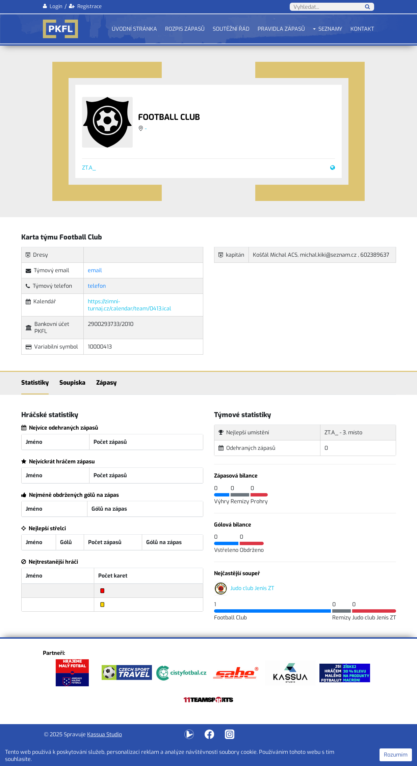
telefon (97, 285)
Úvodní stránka (134, 28)
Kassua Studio (104, 734)
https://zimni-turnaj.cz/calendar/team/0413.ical (129, 305)
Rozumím (396, 754)
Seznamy (330, 28)
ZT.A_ (89, 167)
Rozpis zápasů (185, 28)
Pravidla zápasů (281, 28)
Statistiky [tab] (35, 383)
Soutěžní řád (231, 28)
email (95, 270)
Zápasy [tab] (106, 383)
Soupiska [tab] (72, 383)
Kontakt (362, 28)
